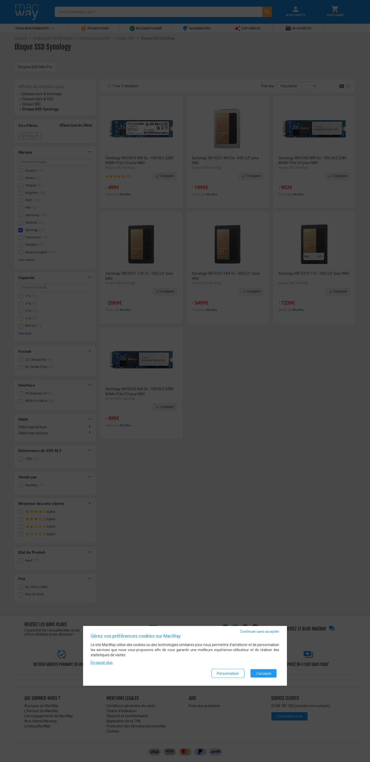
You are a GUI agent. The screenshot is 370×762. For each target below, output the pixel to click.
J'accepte (263, 673)
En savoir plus (102, 663)
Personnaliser (228, 673)
